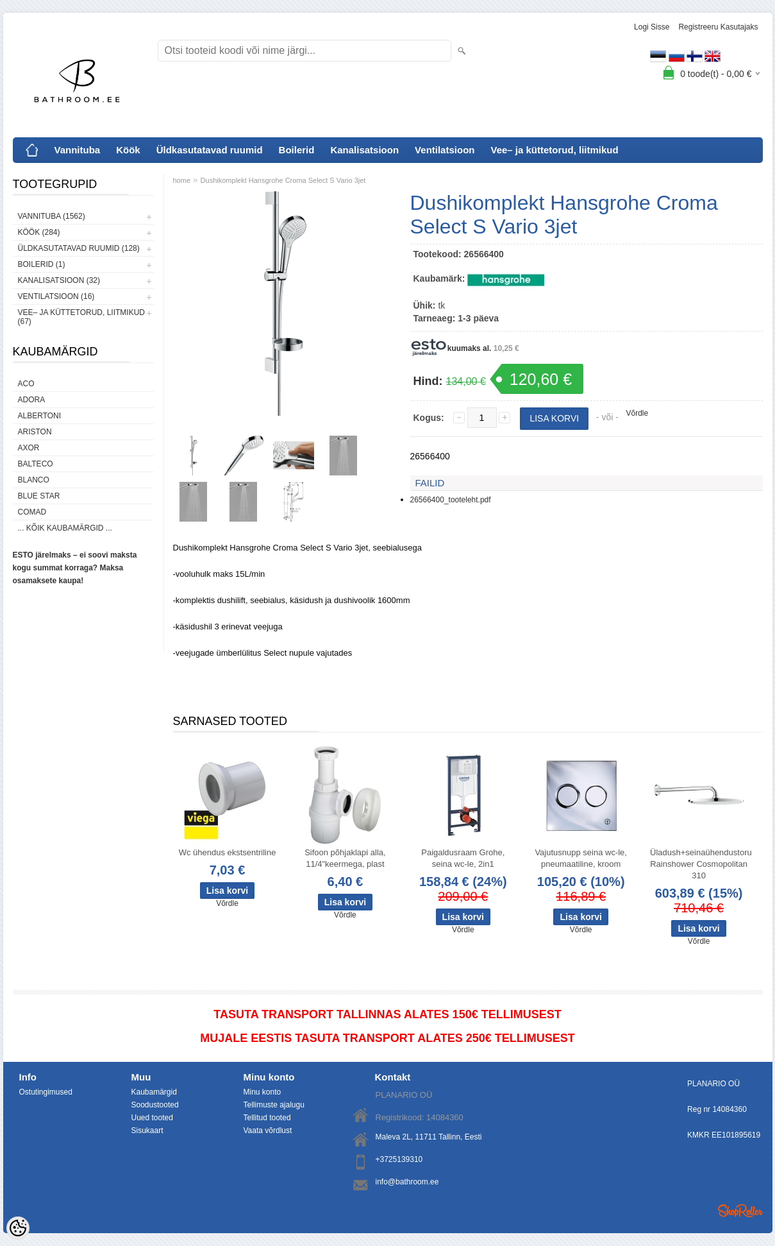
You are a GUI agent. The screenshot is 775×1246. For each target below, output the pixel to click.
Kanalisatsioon (364, 149)
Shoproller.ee (740, 1210)
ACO (26, 383)
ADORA (32, 399)
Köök (128, 149)
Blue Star (39, 495)
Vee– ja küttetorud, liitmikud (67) (81, 317)
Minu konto (262, 1092)
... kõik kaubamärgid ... (65, 528)
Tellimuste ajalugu (274, 1104)
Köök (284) (39, 232)
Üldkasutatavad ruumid (209, 149)
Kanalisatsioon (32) (59, 280)
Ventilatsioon (444, 149)
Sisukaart (147, 1130)
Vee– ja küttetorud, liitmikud (554, 149)
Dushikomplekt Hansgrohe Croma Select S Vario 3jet (283, 180)
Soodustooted (155, 1104)
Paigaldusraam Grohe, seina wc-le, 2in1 (462, 858)
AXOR (29, 447)
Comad (32, 512)
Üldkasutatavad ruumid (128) (79, 248)
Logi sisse (651, 26)
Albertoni (40, 415)
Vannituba (77, 149)
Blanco (33, 479)
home (182, 180)
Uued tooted (152, 1117)
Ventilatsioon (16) (56, 296)
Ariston (35, 431)
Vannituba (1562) (51, 216)
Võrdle (637, 413)
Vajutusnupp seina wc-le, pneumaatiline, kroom (581, 858)
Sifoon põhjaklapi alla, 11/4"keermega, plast (344, 858)
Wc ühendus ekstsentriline (227, 852)
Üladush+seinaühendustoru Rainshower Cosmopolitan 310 (701, 864)
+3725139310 (399, 1159)
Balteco (35, 463)
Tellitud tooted (267, 1117)
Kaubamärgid (154, 1092)
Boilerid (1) (41, 264)
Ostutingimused (45, 1092)
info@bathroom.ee (407, 1181)
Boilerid (297, 149)
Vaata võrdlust (268, 1130)
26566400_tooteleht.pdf (450, 499)
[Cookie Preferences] (17, 1228)
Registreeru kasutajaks (718, 26)
